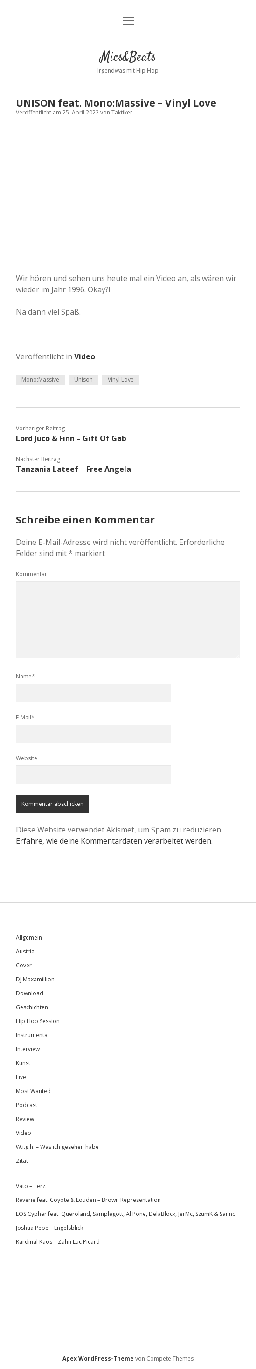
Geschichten (32, 1007)
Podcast (26, 1105)
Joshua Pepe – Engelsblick (49, 1228)
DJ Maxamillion (35, 979)
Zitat (22, 1161)
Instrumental (32, 1035)
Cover (24, 965)
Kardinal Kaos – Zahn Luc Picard (58, 1242)
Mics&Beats (128, 57)
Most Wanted (33, 1091)
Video (84, 356)
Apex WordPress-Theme (98, 1358)
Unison (83, 379)
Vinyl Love (121, 379)
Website (26, 758)
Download (29, 993)
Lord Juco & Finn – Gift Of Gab (71, 438)
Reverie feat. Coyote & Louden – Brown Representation (88, 1200)
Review (25, 1119)
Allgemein (29, 937)
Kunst (23, 1063)
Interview (28, 1049)
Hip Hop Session (38, 1021)
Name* (25, 676)
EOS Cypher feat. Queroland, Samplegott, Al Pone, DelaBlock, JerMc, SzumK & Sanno (126, 1214)
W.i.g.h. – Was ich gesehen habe (57, 1147)
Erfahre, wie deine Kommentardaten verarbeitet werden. (114, 841)
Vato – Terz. (31, 1186)
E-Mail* (25, 717)
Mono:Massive (40, 379)
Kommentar (31, 574)
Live (21, 1077)
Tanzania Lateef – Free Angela (73, 469)
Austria (25, 951)
